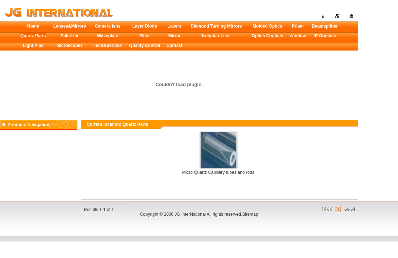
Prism (297, 26)
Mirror (174, 35)
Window (297, 35)
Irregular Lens (216, 35)
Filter (144, 35)
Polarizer (70, 35)
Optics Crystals (267, 35)
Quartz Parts (33, 35)
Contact (175, 45)
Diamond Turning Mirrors (216, 26)
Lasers (175, 26)
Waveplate (107, 35)
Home (33, 26)
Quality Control (144, 45)
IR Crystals (324, 35)
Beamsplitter (325, 26)
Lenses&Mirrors (69, 26)
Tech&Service (107, 45)
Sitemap (250, 214)
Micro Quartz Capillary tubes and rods (218, 172)
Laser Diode (144, 26)
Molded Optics (267, 26)
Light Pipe (33, 45)
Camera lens (107, 26)
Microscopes (70, 45)
